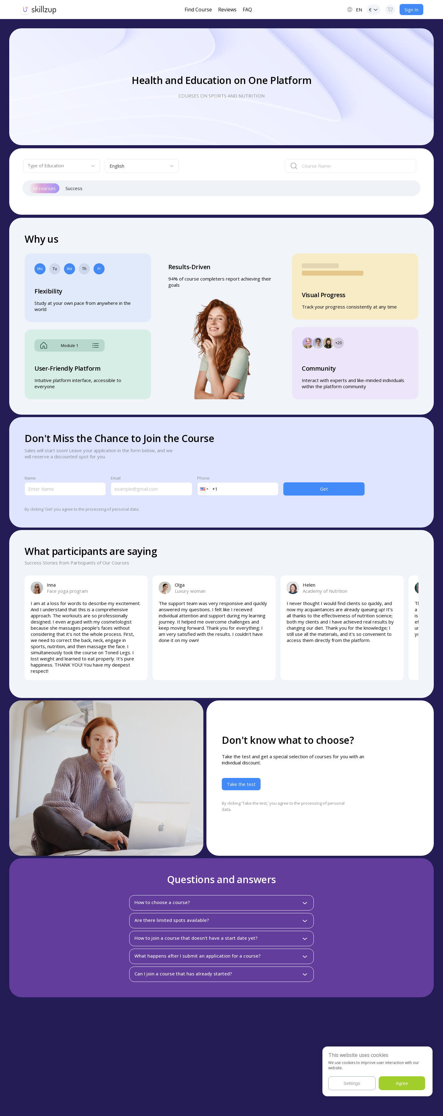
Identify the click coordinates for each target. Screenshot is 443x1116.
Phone (203, 478)
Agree (402, 1083)
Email (116, 478)
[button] (204, 489)
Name (30, 478)
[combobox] (56, 165)
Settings (352, 1083)
